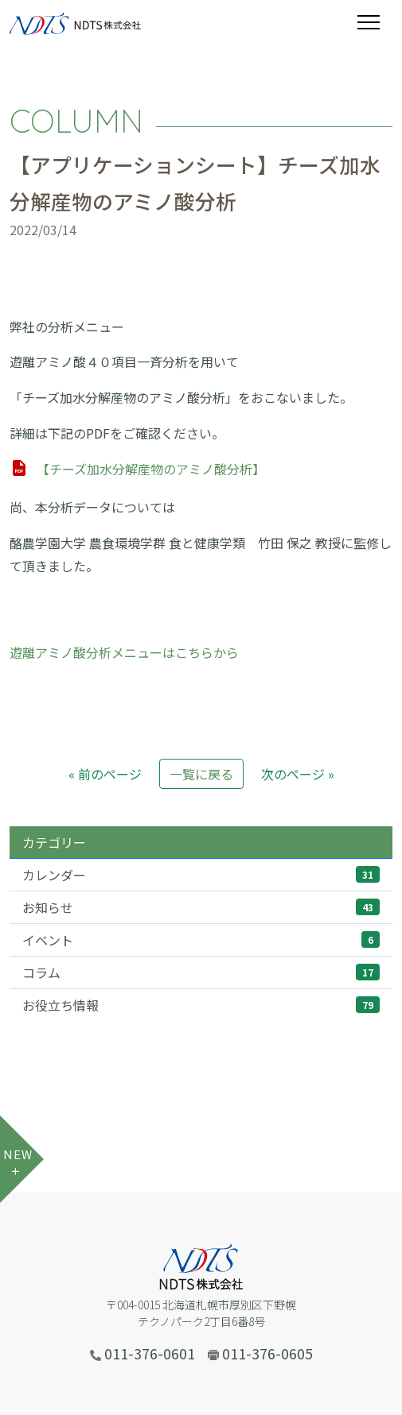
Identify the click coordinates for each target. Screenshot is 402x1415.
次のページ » (297, 773)
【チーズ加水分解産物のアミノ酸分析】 (151, 468)
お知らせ (201, 907)
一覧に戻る (201, 773)
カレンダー (201, 874)
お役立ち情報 (201, 1005)
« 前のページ (105, 773)
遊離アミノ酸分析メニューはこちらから (124, 652)
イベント (201, 939)
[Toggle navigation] (374, 22)
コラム (201, 972)
